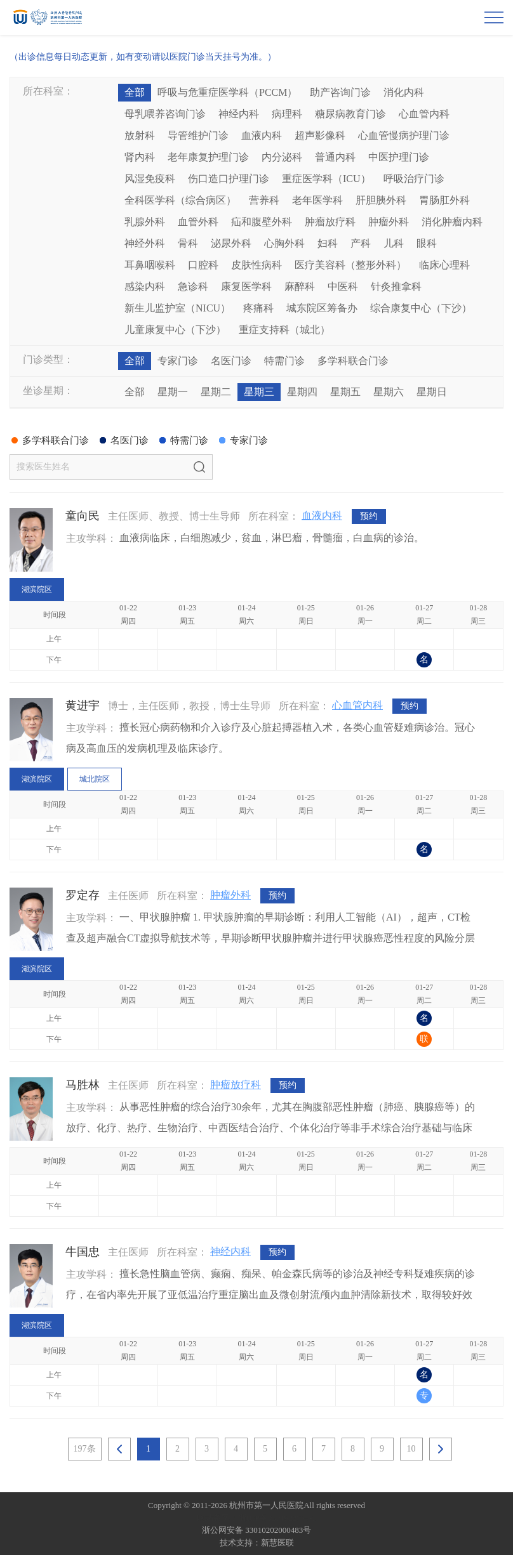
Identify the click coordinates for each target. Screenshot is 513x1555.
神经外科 (144, 243)
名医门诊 (231, 360)
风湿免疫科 (149, 178)
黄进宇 (82, 705)
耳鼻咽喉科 (149, 264)
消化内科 (403, 92)
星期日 (431, 391)
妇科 (327, 243)
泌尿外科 (231, 243)
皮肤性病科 (256, 264)
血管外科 (198, 221)
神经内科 (238, 113)
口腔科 (203, 264)
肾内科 (139, 157)
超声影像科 (320, 135)
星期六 (388, 391)
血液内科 (261, 135)
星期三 (259, 391)
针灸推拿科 (396, 286)
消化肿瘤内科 (452, 221)
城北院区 (94, 779)
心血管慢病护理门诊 (404, 135)
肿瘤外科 (388, 221)
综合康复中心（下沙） (421, 308)
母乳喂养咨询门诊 (165, 113)
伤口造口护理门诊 (228, 178)
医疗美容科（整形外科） (350, 264)
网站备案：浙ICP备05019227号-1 (256, 1518)
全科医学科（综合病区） (180, 200)
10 (411, 1448)
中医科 (343, 286)
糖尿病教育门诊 (350, 113)
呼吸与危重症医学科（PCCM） (227, 92)
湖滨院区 (37, 589)
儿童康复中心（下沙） (175, 329)
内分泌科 (282, 157)
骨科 (188, 243)
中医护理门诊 (398, 157)
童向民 (82, 515)
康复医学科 (246, 286)
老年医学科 (317, 200)
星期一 (172, 391)
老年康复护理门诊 (208, 157)
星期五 (345, 391)
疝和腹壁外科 (261, 221)
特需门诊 (284, 360)
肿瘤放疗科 (330, 221)
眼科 (426, 243)
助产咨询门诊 (340, 92)
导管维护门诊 (198, 135)
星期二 (216, 391)
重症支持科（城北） (284, 329)
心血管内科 (424, 113)
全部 (134, 92)
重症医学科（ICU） (326, 178)
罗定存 (82, 895)
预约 (369, 516)
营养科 (264, 200)
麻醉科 (299, 286)
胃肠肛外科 (444, 200)
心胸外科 (284, 243)
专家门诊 (177, 360)
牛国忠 (82, 1251)
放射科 (139, 135)
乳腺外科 (144, 221)
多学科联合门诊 (353, 360)
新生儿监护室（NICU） (177, 308)
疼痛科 (258, 308)
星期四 (302, 391)
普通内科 (335, 157)
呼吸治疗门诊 (413, 178)
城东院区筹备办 (321, 308)
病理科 (287, 113)
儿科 (393, 243)
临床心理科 (444, 264)
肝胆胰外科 (381, 200)
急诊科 (193, 286)
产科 (360, 243)
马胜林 (82, 1085)
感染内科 (144, 286)
